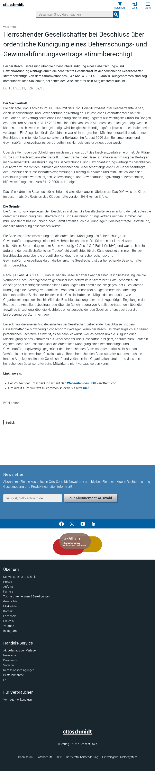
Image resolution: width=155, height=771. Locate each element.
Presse (7, 581)
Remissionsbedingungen (18, 670)
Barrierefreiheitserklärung (82, 757)
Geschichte (10, 601)
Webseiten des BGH (81, 383)
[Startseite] (77, 734)
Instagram (10, 630)
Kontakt (8, 611)
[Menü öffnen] (148, 4)
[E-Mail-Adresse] (32, 498)
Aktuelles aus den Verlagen (20, 650)
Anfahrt (8, 586)
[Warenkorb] (120, 5)
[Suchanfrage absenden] (116, 14)
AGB (59, 757)
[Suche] (74, 14)
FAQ (5, 680)
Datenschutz (44, 757)
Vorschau (9, 665)
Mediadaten (10, 606)
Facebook (9, 616)
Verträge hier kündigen (17, 699)
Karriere (8, 591)
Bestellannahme (13, 675)
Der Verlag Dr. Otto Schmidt (20, 576)
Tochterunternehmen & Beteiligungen (26, 596)
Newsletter (10, 655)
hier (86, 388)
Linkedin (8, 621)
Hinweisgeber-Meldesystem (119, 757)
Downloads (10, 660)
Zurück (10, 422)
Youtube (8, 626)
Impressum (25, 757)
